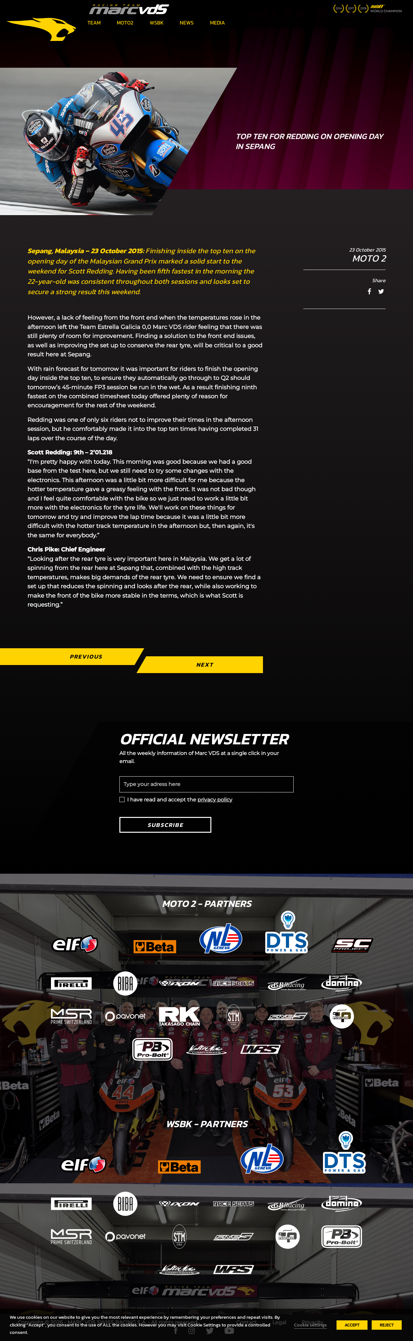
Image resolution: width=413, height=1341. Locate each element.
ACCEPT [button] (352, 1325)
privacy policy (214, 800)
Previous (86, 656)
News (187, 22)
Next (204, 664)
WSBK (157, 22)
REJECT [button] (387, 1325)
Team (94, 22)
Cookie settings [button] (310, 1324)
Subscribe (165, 824)
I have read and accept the (179, 800)
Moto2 (125, 22)
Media (217, 22)
